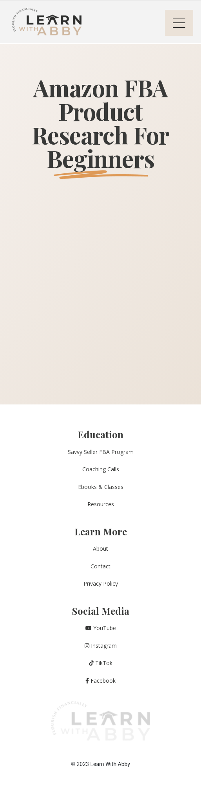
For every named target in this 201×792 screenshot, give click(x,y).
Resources (100, 504)
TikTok (100, 663)
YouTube (100, 628)
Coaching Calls (100, 469)
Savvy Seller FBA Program (101, 452)
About (100, 548)
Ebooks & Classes (100, 487)
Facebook (100, 680)
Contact (100, 566)
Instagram (101, 645)
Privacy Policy (100, 583)
